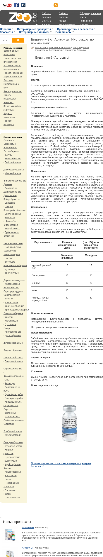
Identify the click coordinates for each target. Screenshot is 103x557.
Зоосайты (6, 32)
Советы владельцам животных (10, 99)
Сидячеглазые (11, 405)
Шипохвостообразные (15, 180)
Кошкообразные (13, 472)
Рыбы (6, 379)
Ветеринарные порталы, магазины (67, 39)
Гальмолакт (28, 527)
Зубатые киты (12, 232)
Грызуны (8, 155)
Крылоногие (10, 250)
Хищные (8, 468)
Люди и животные (13, 76)
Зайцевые (10, 203)
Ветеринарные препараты (34, 29)
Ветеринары (63, 32)
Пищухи (9, 206)
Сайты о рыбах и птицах (63, 17)
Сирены (8, 409)
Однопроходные (12, 295)
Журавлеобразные (13, 343)
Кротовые (10, 217)
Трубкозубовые (12, 464)
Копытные (9, 236)
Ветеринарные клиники (34, 32)
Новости (5, 29)
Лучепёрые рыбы (14, 394)
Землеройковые (13, 214)
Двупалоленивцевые (14, 280)
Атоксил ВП (28, 547)
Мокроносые (11, 320)
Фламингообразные (14, 376)
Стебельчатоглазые (14, 420)
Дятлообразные (13, 335)
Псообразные (12, 483)
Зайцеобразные (12, 199)
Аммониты (9, 140)
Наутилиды (9, 269)
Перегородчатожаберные (17, 309)
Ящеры (7, 494)
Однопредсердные (13, 291)
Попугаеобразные (14, 361)
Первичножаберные (14, 306)
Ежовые (9, 258)
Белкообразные (13, 158)
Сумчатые (9, 424)
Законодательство (13, 91)
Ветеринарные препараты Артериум (67, 50)
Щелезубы (10, 221)
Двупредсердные (12, 192)
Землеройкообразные (15, 210)
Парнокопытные (13, 247)
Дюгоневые (10, 413)
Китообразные (11, 225)
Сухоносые (10, 324)
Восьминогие (10, 147)
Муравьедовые (12, 284)
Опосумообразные (13, 442)
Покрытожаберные (13, 313)
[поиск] (4, 40)
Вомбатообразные (13, 431)
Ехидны (9, 298)
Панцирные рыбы (14, 398)
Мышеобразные (13, 173)
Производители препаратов (75, 29)
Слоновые (10, 490)
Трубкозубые (10, 461)
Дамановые (11, 188)
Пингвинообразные (13, 357)
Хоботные (9, 486)
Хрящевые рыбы (13, 402)
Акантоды (10, 383)
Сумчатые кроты (13, 446)
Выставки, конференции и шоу (11, 84)
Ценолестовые (12, 457)
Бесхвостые (10, 144)
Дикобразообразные (14, 169)
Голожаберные (11, 151)
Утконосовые (11, 302)
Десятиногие (10, 195)
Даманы (8, 184)
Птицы (7, 328)
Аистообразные (13, 332)
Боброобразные (13, 162)
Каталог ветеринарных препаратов (53, 47)
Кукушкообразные (13, 350)
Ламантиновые (12, 416)
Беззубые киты (12, 228)
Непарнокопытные (13, 243)
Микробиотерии (13, 435)
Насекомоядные (12, 254)
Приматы (8, 317)
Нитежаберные (11, 287)
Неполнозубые (11, 273)
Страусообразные (13, 368)
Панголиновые (12, 497)
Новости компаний (13, 73)
